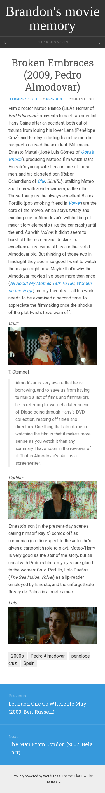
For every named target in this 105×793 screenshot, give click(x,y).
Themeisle (52, 781)
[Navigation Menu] (99, 42)
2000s (17, 656)
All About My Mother (30, 283)
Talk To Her (63, 283)
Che (41, 181)
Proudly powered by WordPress (36, 776)
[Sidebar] (5, 42)
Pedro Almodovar (48, 656)
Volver (74, 203)
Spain (29, 663)
